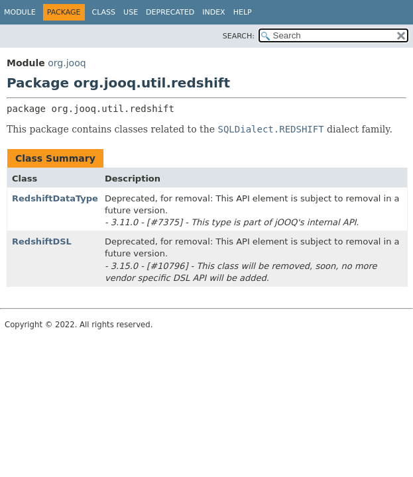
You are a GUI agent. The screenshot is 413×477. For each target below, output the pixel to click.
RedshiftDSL (42, 241)
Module (20, 12)
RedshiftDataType (55, 198)
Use (130, 12)
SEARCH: (239, 36)
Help (242, 12)
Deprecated (170, 12)
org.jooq (67, 63)
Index (213, 12)
